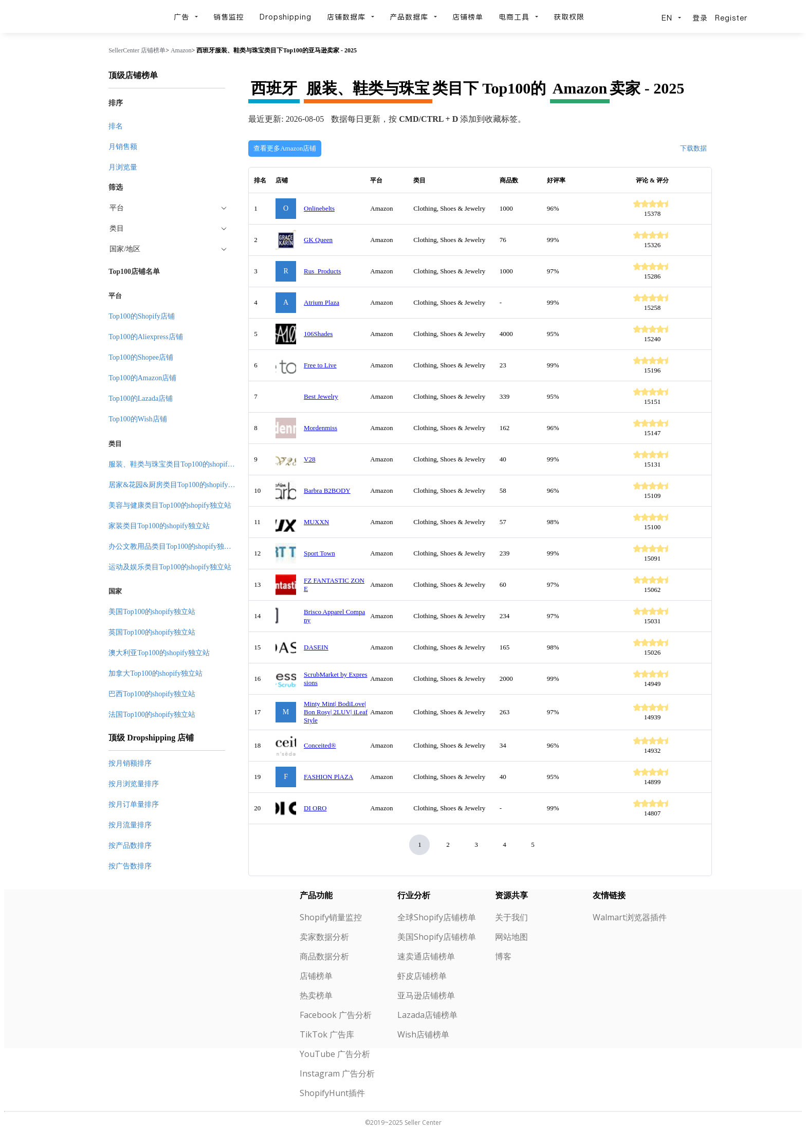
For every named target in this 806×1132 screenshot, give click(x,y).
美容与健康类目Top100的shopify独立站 (169, 505)
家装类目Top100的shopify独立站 (159, 526)
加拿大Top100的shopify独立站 (155, 673)
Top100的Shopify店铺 (141, 316)
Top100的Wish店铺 (137, 419)
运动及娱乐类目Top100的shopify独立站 (169, 567)
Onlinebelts (319, 208)
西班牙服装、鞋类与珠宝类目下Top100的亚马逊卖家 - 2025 (276, 50)
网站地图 (511, 936)
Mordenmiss (320, 428)
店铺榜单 (467, 17)
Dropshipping (286, 17)
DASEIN (316, 647)
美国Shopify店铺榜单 (436, 936)
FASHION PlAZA (328, 777)
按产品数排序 (130, 845)
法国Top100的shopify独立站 (151, 714)
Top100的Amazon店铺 (142, 378)
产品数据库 (413, 17)
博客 (503, 956)
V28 (309, 459)
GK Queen (318, 240)
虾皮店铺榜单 (422, 975)
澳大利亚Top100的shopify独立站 (159, 653)
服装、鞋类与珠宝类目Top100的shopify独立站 (180, 464)
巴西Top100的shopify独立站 (151, 694)
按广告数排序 (130, 866)
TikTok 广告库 (327, 1034)
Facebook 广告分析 (336, 1014)
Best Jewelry (321, 396)
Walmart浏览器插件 (630, 917)
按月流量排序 (130, 825)
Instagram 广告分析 (337, 1073)
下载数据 (693, 148)
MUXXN (316, 522)
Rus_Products (322, 271)
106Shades (318, 334)
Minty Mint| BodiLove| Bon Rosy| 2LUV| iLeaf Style (336, 712)
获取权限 (569, 17)
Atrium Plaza (321, 302)
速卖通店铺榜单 (426, 956)
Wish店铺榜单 (423, 1034)
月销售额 (122, 147)
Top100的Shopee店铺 (140, 357)
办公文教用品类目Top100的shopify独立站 (173, 546)
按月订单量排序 (133, 804)
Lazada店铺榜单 (427, 1014)
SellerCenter (123, 50)
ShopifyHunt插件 (332, 1093)
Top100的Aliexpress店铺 (145, 337)
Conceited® (320, 745)
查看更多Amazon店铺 (284, 148)
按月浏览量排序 (133, 784)
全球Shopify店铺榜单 (436, 917)
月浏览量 (122, 167)
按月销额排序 (130, 763)
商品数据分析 (324, 956)
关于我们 (511, 917)
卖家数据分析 (324, 936)
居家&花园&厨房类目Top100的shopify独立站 (178, 485)
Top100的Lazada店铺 (140, 398)
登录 (700, 18)
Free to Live (320, 365)
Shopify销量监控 (331, 917)
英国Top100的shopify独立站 (151, 632)
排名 (115, 126)
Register (731, 18)
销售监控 (228, 17)
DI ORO (315, 808)
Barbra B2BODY (327, 490)
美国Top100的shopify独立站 (151, 612)
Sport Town (319, 553)
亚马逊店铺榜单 (426, 995)
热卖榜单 (316, 995)
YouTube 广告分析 (335, 1054)
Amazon (181, 50)
